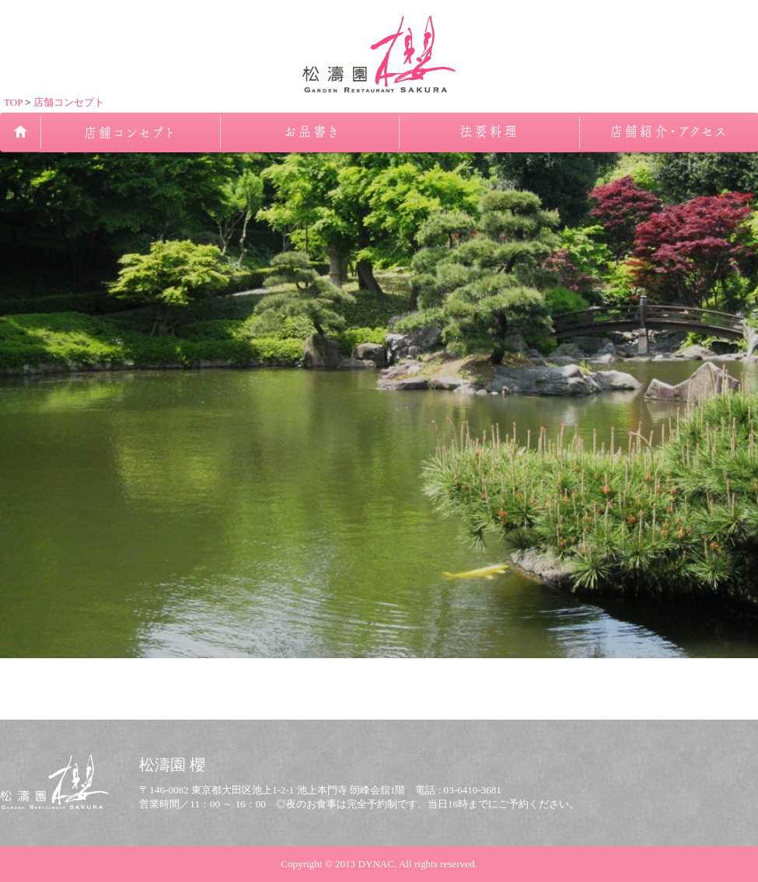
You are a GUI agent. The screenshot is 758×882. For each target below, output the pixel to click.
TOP (13, 102)
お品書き (309, 132)
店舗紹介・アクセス (668, 132)
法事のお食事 (488, 132)
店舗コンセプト (68, 102)
